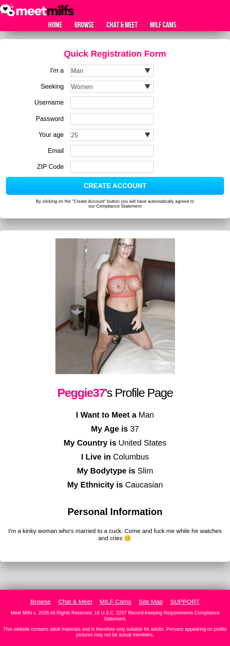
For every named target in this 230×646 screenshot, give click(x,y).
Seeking (52, 86)
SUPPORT (185, 601)
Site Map (151, 601)
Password (50, 118)
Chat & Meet (122, 25)
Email (56, 150)
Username (49, 102)
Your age (51, 134)
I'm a (57, 70)
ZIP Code (50, 166)
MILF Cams (163, 25)
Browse (84, 25)
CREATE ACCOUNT (115, 186)
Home (55, 25)
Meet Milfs (21, 613)
